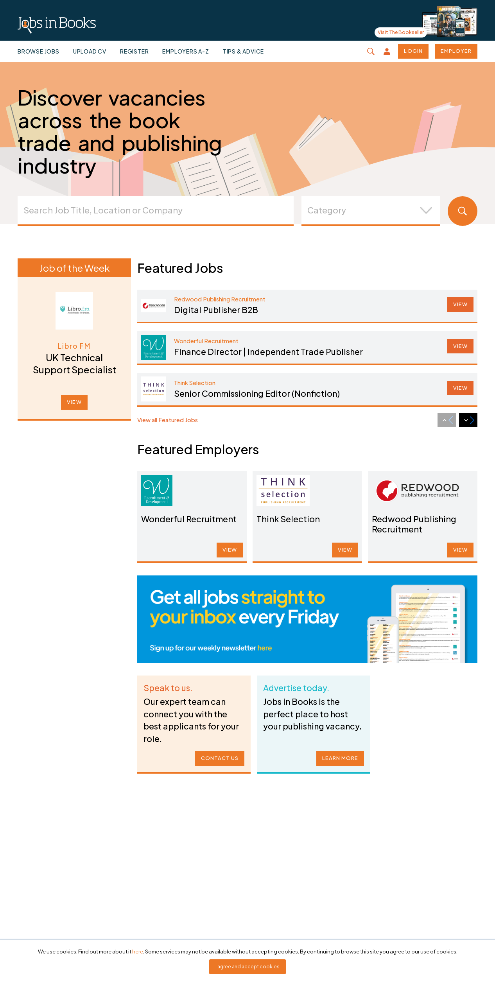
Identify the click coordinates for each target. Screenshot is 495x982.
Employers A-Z (185, 51)
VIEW (74, 402)
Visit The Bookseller (401, 32)
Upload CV (89, 51)
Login (413, 51)
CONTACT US (217, 755)
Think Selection (290, 518)
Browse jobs (38, 51)
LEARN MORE (337, 755)
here (137, 951)
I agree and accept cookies (247, 966)
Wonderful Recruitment (189, 518)
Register (134, 51)
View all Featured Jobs (167, 419)
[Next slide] (468, 420)
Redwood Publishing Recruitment (414, 523)
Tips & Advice (243, 51)
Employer (456, 51)
